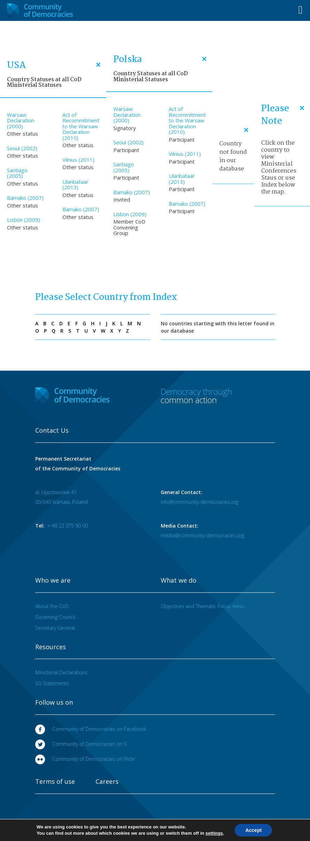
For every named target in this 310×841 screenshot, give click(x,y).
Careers (107, 781)
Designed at (250, 828)
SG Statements (52, 683)
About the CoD (52, 606)
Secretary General (55, 627)
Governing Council (55, 617)
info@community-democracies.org (199, 502)
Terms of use (55, 781)
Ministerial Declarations (61, 672)
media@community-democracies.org (202, 535)
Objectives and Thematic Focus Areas (203, 606)
